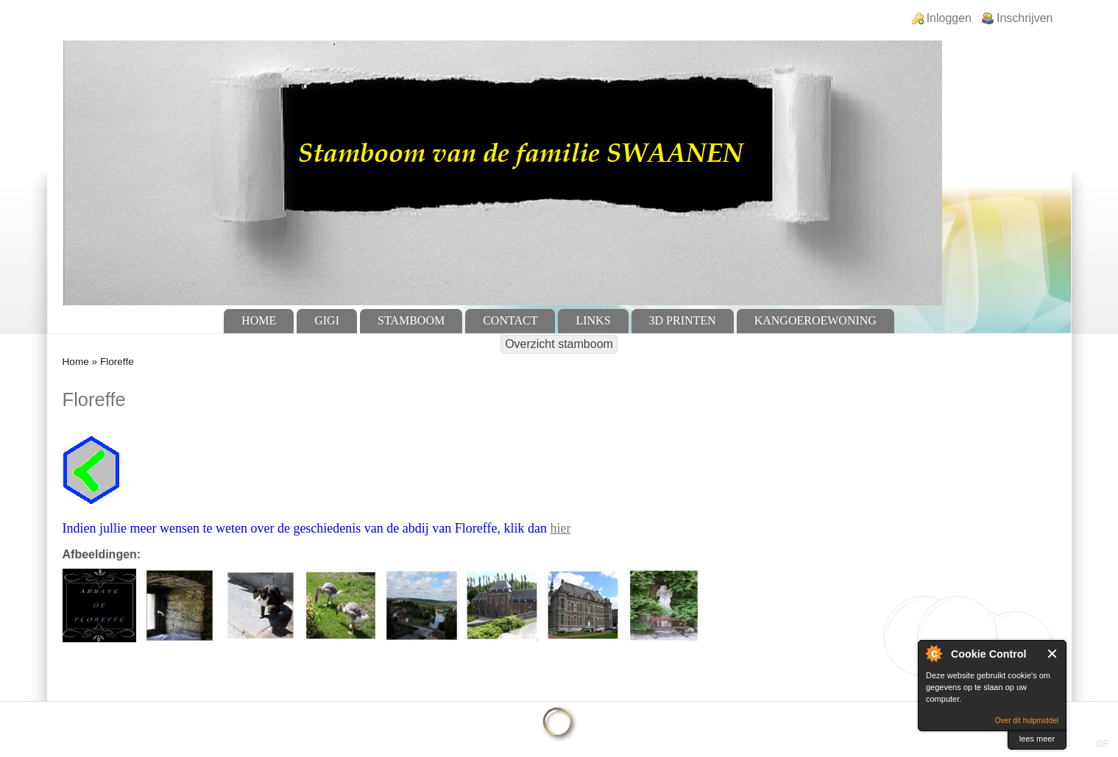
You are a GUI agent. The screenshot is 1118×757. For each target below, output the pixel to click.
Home (258, 320)
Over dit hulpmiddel (1026, 721)
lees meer (1037, 738)
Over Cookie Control (933, 653)
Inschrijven (1024, 18)
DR (1103, 744)
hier (560, 528)
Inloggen (949, 18)
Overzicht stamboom (559, 344)
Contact (510, 320)
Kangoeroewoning (815, 320)
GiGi (326, 320)
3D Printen (682, 320)
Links (593, 320)
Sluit (1053, 653)
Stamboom (411, 320)
